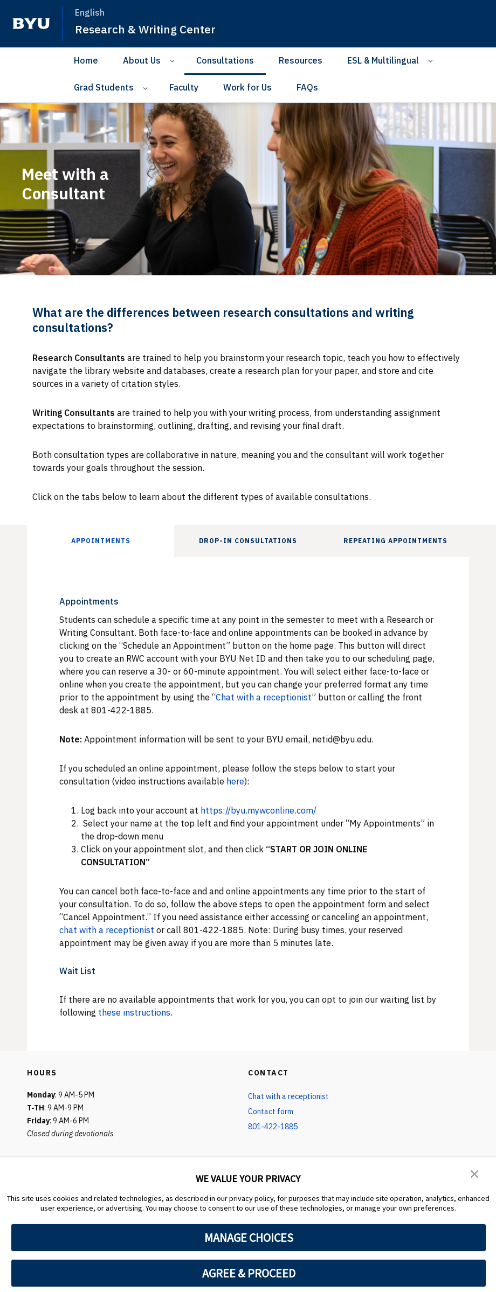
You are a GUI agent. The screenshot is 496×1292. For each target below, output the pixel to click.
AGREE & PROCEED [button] (248, 1273)
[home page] (31, 23)
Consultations (225, 60)
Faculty (183, 87)
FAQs (307, 87)
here (235, 781)
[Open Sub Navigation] (174, 60)
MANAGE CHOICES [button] (248, 1237)
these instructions (134, 1012)
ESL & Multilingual (383, 60)
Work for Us (247, 87)
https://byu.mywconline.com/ (258, 810)
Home (86, 60)
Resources (300, 60)
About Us (142, 60)
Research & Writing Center (145, 29)
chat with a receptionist (106, 930)
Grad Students (104, 87)
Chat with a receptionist (264, 697)
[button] (474, 1173)
